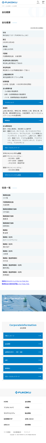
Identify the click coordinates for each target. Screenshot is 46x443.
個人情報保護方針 (17, 432)
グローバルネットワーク (12, 148)
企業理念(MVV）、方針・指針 (14, 352)
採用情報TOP (8, 419)
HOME (6, 402)
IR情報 (6, 301)
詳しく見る (7, 305)
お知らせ (7, 425)
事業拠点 (7, 120)
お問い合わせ (29, 419)
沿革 (6, 360)
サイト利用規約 (7, 432)
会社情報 (28, 402)
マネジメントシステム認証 (13, 175)
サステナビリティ (9, 413)
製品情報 (28, 413)
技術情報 (28, 425)
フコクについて (9, 102)
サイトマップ (27, 432)
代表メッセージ (9, 336)
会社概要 (7, 344)
